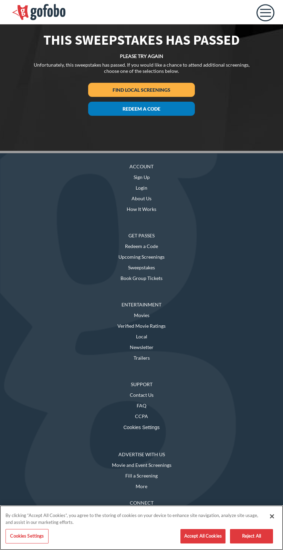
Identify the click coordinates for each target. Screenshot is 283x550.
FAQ (141, 405)
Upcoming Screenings (141, 257)
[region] (141, 527)
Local (141, 336)
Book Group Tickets (141, 278)
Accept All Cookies (203, 536)
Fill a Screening (141, 476)
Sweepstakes (141, 267)
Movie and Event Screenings (141, 465)
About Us (141, 198)
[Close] (272, 516)
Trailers (142, 358)
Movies (141, 315)
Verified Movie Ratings (141, 326)
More (141, 486)
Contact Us (142, 395)
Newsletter (142, 347)
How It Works (141, 209)
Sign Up (142, 177)
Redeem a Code (141, 109)
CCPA (141, 416)
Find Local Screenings (141, 90)
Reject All (251, 536)
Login (141, 188)
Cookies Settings (141, 427)
